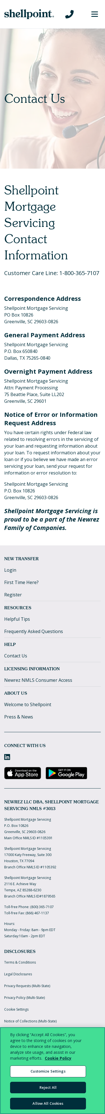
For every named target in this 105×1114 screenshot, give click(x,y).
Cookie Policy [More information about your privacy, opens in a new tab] (58, 1058)
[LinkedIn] (7, 756)
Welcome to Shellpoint (27, 704)
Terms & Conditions (20, 962)
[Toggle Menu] (94, 14)
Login (10, 570)
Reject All (48, 1087)
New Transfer (21, 558)
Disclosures (20, 951)
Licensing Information (32, 668)
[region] (52, 1070)
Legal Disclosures (18, 974)
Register (13, 595)
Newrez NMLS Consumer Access (38, 680)
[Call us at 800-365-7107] (69, 14)
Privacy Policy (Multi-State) (24, 997)
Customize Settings (48, 1071)
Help (10, 644)
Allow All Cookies (47, 1103)
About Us (15, 693)
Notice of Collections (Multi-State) (30, 1021)
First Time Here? (21, 582)
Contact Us (15, 656)
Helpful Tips (17, 619)
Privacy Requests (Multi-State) (27, 985)
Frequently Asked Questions (33, 631)
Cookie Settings (16, 1009)
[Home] (29, 14)
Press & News (18, 717)
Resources (17, 607)
